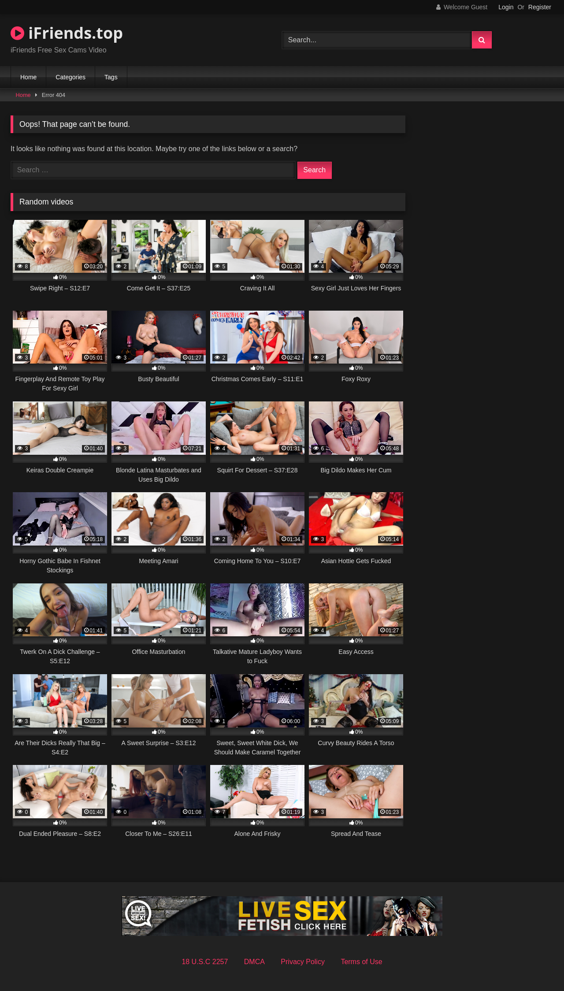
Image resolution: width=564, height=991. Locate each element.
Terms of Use (361, 961)
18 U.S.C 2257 (205, 961)
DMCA (254, 961)
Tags (111, 77)
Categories (70, 77)
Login (505, 7)
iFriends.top (67, 33)
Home (28, 77)
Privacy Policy (303, 961)
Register (539, 7)
